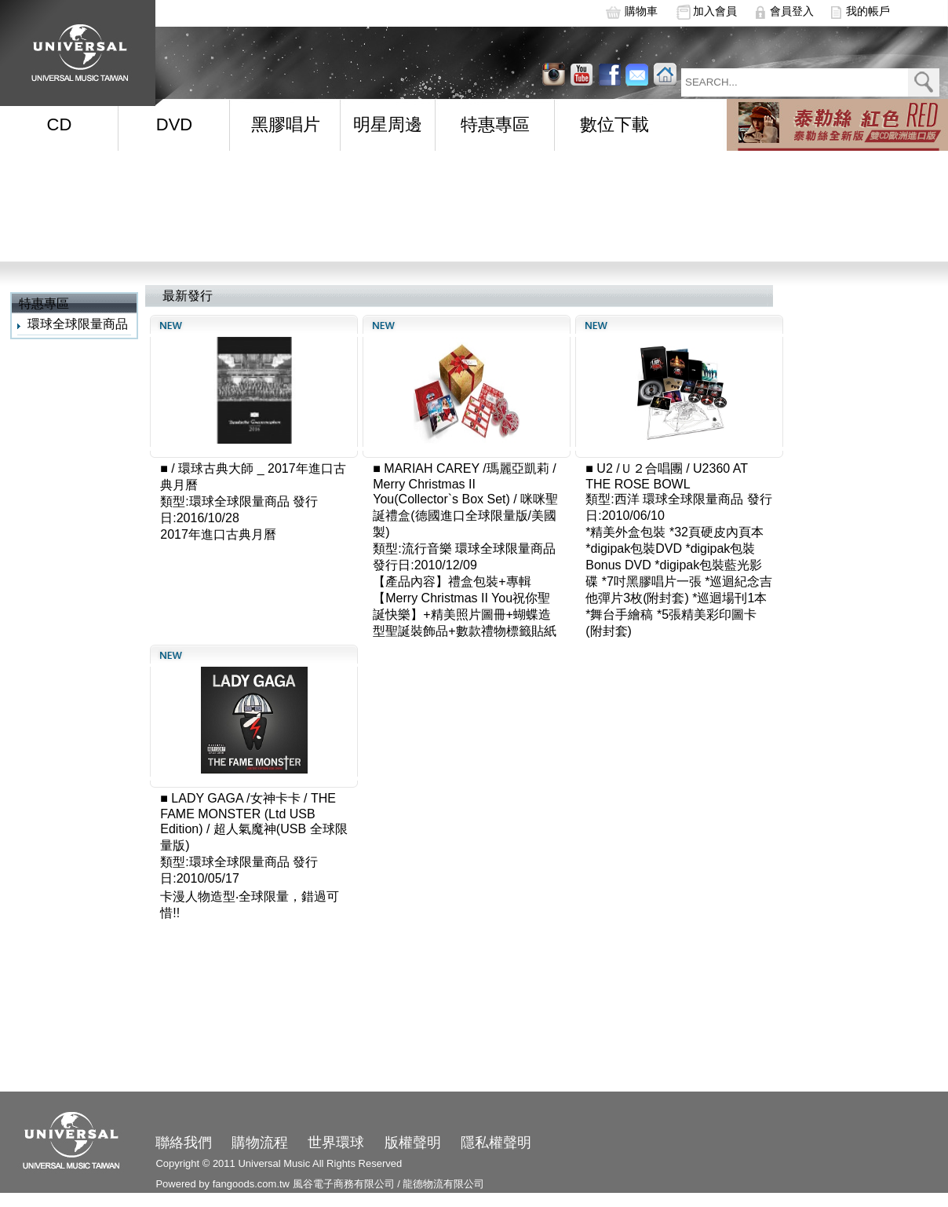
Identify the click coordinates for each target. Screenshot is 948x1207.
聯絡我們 (183, 1142)
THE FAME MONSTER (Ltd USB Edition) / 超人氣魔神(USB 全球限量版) (253, 822)
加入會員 (715, 11)
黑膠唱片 (285, 124)
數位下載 (614, 124)
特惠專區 (495, 124)
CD (59, 124)
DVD (174, 124)
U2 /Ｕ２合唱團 (639, 468)
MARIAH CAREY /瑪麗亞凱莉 (466, 468)
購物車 (641, 11)
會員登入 (792, 11)
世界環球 (336, 1142)
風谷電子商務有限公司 (344, 1184)
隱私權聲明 (496, 1142)
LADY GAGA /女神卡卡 (235, 798)
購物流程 (260, 1142)
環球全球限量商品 (77, 324)
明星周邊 (387, 124)
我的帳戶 (868, 11)
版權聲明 (413, 1142)
